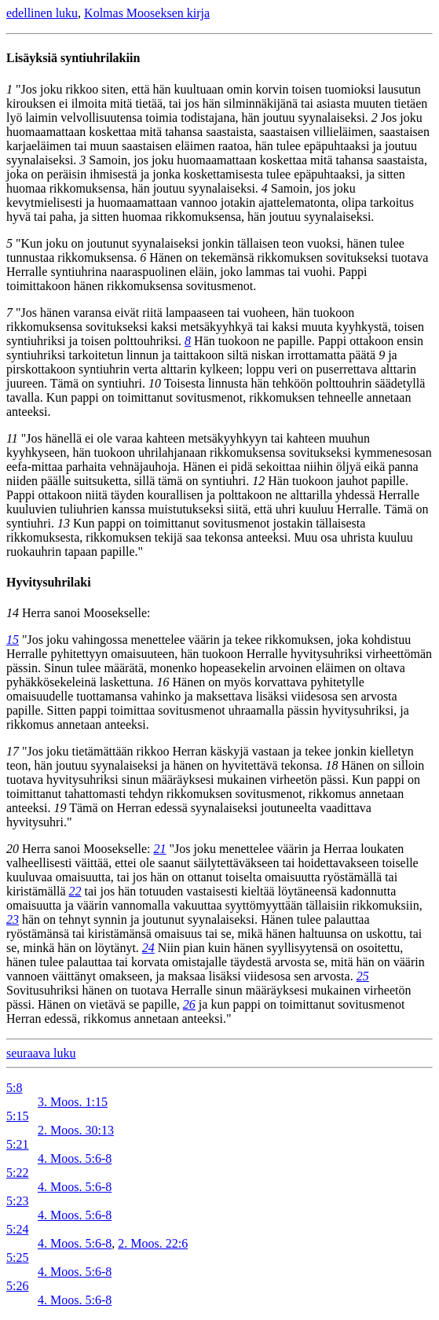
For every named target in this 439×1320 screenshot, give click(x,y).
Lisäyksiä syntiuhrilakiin (73, 57)
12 (258, 480)
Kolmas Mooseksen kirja (147, 13)
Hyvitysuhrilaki (48, 582)
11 (12, 438)
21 (160, 848)
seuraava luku (40, 1053)
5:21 (17, 1144)
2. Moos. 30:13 (76, 1130)
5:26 (17, 1285)
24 (148, 947)
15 (12, 639)
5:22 (17, 1172)
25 (363, 976)
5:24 (17, 1229)
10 (154, 383)
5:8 (14, 1087)
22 (75, 891)
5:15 (17, 1116)
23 (12, 919)
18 (332, 765)
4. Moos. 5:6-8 (75, 1158)
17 (12, 751)
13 (63, 523)
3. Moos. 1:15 (73, 1102)
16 (163, 682)
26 (189, 1004)
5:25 (17, 1257)
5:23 (17, 1201)
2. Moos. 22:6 (153, 1243)
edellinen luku (42, 13)
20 (12, 848)
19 (59, 807)
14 (12, 613)
